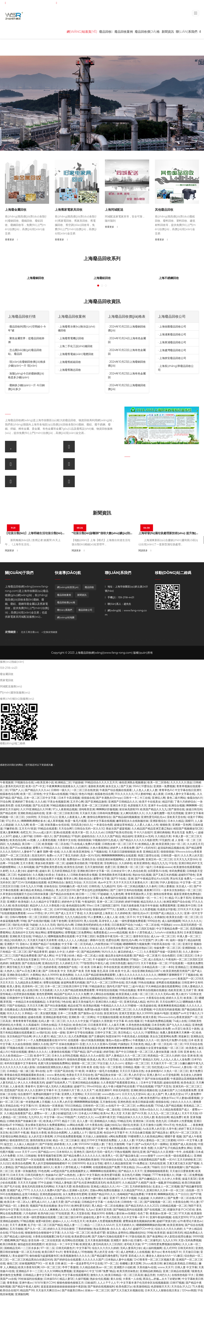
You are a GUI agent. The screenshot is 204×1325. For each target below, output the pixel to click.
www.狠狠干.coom (152, 1155)
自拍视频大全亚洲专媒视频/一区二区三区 (160, 1048)
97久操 (49, 1178)
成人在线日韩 (30, 990)
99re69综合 (94, 1086)
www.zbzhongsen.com (161, 978)
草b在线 (40, 1071)
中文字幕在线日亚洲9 (188, 790)
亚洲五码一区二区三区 (159, 859)
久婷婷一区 (73, 951)
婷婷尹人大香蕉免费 (122, 848)
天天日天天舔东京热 (132, 1071)
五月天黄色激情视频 (97, 1240)
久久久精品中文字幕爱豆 (45, 901)
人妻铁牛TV (28, 851)
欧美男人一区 (110, 1155)
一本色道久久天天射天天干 (20, 1128)
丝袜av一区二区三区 (97, 1290)
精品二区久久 (59, 1036)
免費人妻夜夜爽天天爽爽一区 (177, 1032)
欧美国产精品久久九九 (153, 809)
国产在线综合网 (31, 963)
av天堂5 (177, 1028)
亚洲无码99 (75, 921)
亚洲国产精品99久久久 (102, 1194)
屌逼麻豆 (183, 1036)
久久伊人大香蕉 (171, 1178)
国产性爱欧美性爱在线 (49, 867)
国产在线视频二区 (155, 1209)
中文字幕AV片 (28, 1105)
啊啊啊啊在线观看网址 (103, 1171)
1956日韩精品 (73, 1105)
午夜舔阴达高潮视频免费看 (186, 1078)
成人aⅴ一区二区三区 (163, 936)
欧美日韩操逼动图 (143, 1102)
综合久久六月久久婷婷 (168, 1229)
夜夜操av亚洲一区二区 (163, 1213)
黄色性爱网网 (44, 994)
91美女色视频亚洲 (58, 801)
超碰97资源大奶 (166, 1221)
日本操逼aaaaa (162, 867)
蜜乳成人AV (38, 1202)
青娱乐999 (97, 1213)
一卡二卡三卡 (159, 898)
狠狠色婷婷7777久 (104, 909)
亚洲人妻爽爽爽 (9, 832)
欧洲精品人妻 (146, 844)
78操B (155, 1167)
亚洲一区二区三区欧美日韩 (62, 813)
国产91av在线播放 (20, 848)
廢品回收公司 (85, 609)
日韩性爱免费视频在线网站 (164, 1244)
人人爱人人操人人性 (146, 824)
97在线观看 (176, 963)
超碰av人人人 (61, 1221)
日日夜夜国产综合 (122, 924)
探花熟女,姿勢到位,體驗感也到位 (88, 998)
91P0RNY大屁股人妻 (91, 1144)
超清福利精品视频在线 (171, 848)
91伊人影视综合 (169, 882)
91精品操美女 (97, 986)
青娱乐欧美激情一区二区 (50, 863)
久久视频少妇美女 (43, 874)
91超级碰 (78, 782)
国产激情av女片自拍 (90, 1013)
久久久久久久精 (62, 1148)
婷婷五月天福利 (9, 809)
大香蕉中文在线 (66, 840)
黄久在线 (115, 1279)
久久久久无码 (47, 924)
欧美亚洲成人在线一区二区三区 (135, 994)
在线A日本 (113, 1202)
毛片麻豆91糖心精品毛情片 (43, 1098)
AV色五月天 (78, 1221)
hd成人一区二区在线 (146, 924)
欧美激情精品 (141, 1286)
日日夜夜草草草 (97, 1025)
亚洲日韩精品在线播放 (85, 1082)
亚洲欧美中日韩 (186, 905)
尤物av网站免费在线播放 (105, 1190)
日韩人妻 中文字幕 (186, 1267)
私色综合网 (162, 1117)
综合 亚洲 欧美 (190, 1055)
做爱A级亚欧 (43, 1221)
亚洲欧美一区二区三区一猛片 (134, 867)
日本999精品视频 (64, 909)
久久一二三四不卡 (15, 1040)
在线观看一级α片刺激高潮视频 (86, 1040)
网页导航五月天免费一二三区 (24, 967)
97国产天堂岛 (163, 1086)
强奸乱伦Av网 (65, 924)
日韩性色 (94, 886)
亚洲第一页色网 (181, 824)
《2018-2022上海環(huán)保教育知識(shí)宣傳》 (158, 451)
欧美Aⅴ (104, 1113)
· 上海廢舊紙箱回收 (69, 362)
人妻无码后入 (8, 1082)
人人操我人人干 (77, 1132)
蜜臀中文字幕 (101, 878)
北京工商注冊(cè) (30, 632)
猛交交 (8, 1144)
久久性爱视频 (148, 909)
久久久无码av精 (164, 994)
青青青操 (12, 1282)
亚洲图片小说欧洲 (124, 1267)
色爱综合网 (112, 940)
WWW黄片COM (44, 1282)
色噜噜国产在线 (67, 967)
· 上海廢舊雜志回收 (69, 370)
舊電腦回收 (169, 640)
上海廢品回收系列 (102, 258)
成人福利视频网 (171, 921)
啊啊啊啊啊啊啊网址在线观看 (118, 855)
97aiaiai (175, 1067)
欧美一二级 (36, 824)
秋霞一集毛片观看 (75, 821)
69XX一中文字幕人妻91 (44, 1109)
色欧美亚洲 (175, 990)
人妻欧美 (23, 1205)
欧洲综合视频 (177, 805)
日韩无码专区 (186, 1248)
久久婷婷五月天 (69, 963)
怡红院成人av (160, 1067)
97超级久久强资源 (101, 1021)
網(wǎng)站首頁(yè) (82, 31)
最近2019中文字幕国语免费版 (99, 1140)
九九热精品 (13, 844)
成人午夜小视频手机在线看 (119, 1086)
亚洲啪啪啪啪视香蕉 (156, 1171)
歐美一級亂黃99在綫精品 (165, 1182)
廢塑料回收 (93, 640)
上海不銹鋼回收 (169, 278)
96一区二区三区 (47, 1009)
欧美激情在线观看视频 (187, 867)
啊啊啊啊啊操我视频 (86, 1102)
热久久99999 (50, 975)
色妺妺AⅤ (51, 1175)
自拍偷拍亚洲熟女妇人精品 (53, 1067)
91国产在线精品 (16, 1005)
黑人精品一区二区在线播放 (108, 1205)
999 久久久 (47, 959)
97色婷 (76, 836)
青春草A (30, 1086)
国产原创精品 (62, 836)
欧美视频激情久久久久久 (75, 1255)
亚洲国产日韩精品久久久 (123, 801)
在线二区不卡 (127, 917)
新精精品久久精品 (105, 1121)
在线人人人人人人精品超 (73, 940)
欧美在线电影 (20, 905)
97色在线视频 (145, 1086)
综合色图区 (168, 955)
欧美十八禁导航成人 (141, 932)
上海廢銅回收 (35, 278)
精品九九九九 (159, 863)
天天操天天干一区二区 (164, 1063)
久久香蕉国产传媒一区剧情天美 (162, 951)
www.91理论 (35, 913)
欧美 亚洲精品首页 (148, 851)
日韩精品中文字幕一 (93, 1202)
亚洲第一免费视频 (164, 786)
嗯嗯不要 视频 (173, 1136)
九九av (90, 1209)
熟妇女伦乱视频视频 (16, 1109)
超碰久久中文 (57, 951)
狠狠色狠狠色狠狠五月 (70, 1282)
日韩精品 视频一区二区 (136, 1067)
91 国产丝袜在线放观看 (155, 1078)
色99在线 (78, 1148)
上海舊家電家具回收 (68, 209)
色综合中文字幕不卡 (116, 1132)
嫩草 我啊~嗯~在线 (48, 851)
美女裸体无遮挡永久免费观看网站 (45, 1125)
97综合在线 (17, 1232)
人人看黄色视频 (46, 840)
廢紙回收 (81, 640)
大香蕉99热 (77, 1209)
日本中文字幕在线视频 (101, 821)
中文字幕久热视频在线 (114, 1148)
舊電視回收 (141, 640)
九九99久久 (35, 1117)
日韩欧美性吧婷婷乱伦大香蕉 (92, 924)
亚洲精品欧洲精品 (150, 1271)
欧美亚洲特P (103, 1090)
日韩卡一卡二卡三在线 (136, 798)
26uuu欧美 (143, 1167)
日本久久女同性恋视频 (65, 1055)
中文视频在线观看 (107, 1017)
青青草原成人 (72, 1252)
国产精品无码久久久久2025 (142, 1205)
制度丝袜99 (113, 1036)
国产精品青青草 (37, 951)
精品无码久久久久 (151, 901)
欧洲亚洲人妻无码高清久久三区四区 (101, 1244)
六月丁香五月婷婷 (68, 855)
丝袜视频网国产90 (30, 1263)
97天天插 (184, 1213)
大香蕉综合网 (181, 1202)
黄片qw (156, 1252)
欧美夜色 (191, 1048)
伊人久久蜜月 (41, 1036)
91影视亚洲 (96, 863)
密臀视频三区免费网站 (78, 932)
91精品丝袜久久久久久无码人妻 (135, 1117)
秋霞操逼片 (102, 1098)
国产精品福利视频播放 (126, 817)
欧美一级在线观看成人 (178, 1155)
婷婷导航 (108, 1051)
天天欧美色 (137, 1044)
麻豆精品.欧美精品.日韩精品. (37, 890)
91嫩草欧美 (11, 828)
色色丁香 (142, 1213)
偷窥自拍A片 (194, 798)
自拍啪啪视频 (37, 859)
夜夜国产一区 (186, 978)
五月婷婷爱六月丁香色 (76, 1028)
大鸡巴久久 (163, 1275)
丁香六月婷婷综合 (185, 801)
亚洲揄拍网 (21, 1294)
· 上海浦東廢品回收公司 (172, 334)
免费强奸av (74, 859)
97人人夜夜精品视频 (65, 809)
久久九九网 (21, 824)
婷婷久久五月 (174, 998)
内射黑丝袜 (102, 944)
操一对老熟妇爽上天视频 (35, 1102)
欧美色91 (60, 1059)
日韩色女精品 (49, 1025)
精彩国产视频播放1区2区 (188, 828)
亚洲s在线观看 (62, 832)
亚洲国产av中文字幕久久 (185, 1013)
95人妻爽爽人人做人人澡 (103, 917)
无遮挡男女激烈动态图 (20, 948)
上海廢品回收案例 (72, 316)
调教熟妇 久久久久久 (112, 1078)
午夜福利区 (88, 901)
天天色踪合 (65, 1025)
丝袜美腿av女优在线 (57, 824)
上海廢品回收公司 (172, 316)
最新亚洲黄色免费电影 (187, 894)
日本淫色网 (158, 1025)
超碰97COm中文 (143, 1229)
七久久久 (138, 1032)
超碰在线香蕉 (171, 1082)
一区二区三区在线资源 (84, 790)
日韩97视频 (177, 1282)
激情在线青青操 (162, 894)
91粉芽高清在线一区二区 (166, 944)
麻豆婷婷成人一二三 (130, 951)
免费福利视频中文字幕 (46, 1094)
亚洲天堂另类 (103, 1209)
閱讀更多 (11, 550)
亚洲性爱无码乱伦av (153, 817)
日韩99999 (78, 1163)
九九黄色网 (116, 894)
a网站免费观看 (117, 1136)
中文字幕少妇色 (65, 955)
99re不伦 (168, 1125)
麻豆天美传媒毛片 (83, 1001)
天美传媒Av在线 (146, 1267)
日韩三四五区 (185, 955)
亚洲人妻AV (154, 1075)
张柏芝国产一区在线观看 (29, 1159)
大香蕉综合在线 (155, 998)
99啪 (23, 921)
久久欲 (4, 1225)
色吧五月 (25, 832)
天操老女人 (62, 874)
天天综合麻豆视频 (140, 1132)
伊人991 (49, 913)
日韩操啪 (30, 1155)
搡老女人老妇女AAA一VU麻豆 (164, 1255)
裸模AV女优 (97, 940)
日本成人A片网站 (88, 1113)
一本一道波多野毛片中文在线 (85, 1263)
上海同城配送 (114, 209)
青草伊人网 (70, 878)
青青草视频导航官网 (50, 1155)
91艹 (144, 1244)
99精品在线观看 (47, 828)
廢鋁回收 (58, 640)
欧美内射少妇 (46, 1213)
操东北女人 (112, 786)
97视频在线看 (15, 1048)
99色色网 (43, 1171)
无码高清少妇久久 (81, 824)
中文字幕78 (83, 1248)
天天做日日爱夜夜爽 (182, 1171)
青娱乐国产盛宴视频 (118, 828)
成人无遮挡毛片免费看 (113, 928)
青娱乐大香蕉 (38, 1132)
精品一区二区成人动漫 (90, 955)
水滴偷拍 (159, 917)
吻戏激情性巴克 (19, 1140)
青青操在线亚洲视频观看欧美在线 (24, 1075)
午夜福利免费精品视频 (158, 1021)
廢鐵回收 (46, 640)
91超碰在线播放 (17, 1017)
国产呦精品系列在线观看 (128, 1209)
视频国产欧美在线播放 (43, 1205)
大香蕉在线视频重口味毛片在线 (51, 1236)
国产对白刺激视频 (55, 1005)
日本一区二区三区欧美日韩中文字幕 (66, 986)
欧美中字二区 (42, 1055)
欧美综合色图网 (57, 1132)
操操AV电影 (161, 1013)
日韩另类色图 (118, 963)
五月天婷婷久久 (125, 1225)
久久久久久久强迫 (181, 782)
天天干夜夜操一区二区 (154, 963)
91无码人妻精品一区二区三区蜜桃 (156, 1140)
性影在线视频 (19, 1051)
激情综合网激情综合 (99, 817)
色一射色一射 (69, 1098)
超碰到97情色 (186, 874)
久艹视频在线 (99, 851)
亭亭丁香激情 (70, 1267)
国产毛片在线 (12, 1186)
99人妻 (194, 1202)
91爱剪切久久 (18, 1098)
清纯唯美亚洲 (87, 809)
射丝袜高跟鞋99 (129, 809)
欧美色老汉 (187, 1082)
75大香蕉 (197, 1286)
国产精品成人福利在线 (17, 1236)
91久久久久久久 (124, 794)
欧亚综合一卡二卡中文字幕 (62, 1244)
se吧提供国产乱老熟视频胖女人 (69, 1171)
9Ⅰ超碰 (34, 924)
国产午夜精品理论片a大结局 (152, 878)
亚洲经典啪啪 (162, 832)
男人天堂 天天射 (120, 1113)
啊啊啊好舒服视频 (107, 809)
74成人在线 (180, 1021)
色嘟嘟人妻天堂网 (130, 1263)
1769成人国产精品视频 (168, 1105)
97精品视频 (27, 1221)
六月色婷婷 (29, 1213)
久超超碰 (143, 1198)
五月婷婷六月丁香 (69, 1090)
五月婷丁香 (190, 990)
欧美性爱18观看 (110, 1175)
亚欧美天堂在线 (176, 817)
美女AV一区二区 (81, 959)
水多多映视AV (153, 1071)
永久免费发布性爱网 (75, 1194)
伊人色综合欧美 (137, 871)
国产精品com (46, 1152)
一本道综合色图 (103, 824)
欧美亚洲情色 (142, 863)
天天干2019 (15, 928)
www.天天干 (165, 1267)
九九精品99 (108, 886)
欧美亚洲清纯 (81, 851)
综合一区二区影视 (110, 1067)
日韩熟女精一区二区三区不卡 (119, 844)
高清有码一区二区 (32, 986)
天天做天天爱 (63, 1186)
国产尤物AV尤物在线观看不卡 (110, 1236)
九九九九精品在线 (75, 917)
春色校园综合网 (75, 905)
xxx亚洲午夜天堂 (105, 1117)
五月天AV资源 (27, 828)
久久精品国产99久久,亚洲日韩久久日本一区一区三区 (153, 1190)
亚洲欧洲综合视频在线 (144, 1090)
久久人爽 (71, 1144)
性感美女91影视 (166, 909)
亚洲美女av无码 (143, 836)
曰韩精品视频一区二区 (173, 1205)
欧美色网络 (66, 975)
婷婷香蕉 (59, 1144)
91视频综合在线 (24, 782)
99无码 (64, 1109)
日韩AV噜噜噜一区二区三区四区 (29, 917)
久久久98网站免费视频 (58, 1271)
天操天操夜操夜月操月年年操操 (139, 905)
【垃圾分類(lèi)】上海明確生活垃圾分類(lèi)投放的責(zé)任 (43, 533)
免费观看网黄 (168, 905)
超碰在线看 (34, 1017)
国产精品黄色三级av (50, 1128)
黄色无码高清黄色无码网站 (38, 1186)
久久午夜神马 (129, 1178)
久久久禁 (66, 851)
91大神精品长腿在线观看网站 (163, 986)
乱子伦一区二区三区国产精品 (45, 1225)
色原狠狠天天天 (137, 805)
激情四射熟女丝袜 (40, 1140)
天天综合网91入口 (170, 1001)
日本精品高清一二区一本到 (157, 967)
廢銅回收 (35, 640)
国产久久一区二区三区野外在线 (105, 982)
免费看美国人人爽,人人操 (61, 1159)
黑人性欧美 (113, 1217)
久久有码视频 (26, 867)
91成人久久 (62, 978)
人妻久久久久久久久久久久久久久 (136, 975)
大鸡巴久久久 (85, 1117)
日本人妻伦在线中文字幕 (83, 898)
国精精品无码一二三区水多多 (21, 1248)
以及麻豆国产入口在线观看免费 (177, 1090)
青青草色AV (166, 790)
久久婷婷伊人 (158, 1198)
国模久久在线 (41, 1044)
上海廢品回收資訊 (102, 301)
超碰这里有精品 (123, 824)
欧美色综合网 (18, 840)
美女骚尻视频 (48, 1013)
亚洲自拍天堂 (50, 963)
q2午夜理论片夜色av (189, 1221)
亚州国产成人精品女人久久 (166, 913)
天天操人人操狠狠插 (95, 1136)
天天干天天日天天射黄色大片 (131, 882)
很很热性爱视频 (76, 1059)
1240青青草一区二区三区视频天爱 (154, 1259)
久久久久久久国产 (93, 1259)
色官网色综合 (56, 882)
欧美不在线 (13, 990)
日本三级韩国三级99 (106, 905)
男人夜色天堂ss (174, 1094)
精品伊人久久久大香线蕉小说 (47, 905)
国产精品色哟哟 (90, 951)
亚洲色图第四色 (118, 998)
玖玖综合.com (29, 1209)
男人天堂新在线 (80, 1213)
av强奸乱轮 (43, 1032)
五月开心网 (77, 801)
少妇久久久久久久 (181, 1102)
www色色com (111, 1094)
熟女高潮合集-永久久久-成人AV (112, 1229)
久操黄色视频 (20, 898)
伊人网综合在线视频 (102, 994)
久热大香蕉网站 (99, 848)
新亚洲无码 (110, 1013)
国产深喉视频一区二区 (157, 1202)
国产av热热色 (67, 1175)
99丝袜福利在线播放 (30, 1279)
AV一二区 (122, 1186)
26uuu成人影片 (42, 832)
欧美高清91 (114, 1182)
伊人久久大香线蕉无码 (31, 1082)
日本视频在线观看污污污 (39, 1048)
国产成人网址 (46, 955)
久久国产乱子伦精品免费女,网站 (173, 1148)
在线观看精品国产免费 (151, 1159)
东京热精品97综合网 (19, 1036)
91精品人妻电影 (62, 1182)
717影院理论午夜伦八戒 (94, 963)
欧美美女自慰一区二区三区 (182, 917)
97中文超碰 (45, 1182)
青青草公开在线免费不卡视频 (44, 878)
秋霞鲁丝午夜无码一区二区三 (114, 936)
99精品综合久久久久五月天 (101, 782)
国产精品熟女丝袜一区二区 (111, 1075)
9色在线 (66, 1001)
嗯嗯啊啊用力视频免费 (136, 944)
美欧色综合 (85, 878)
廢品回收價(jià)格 (147, 31)
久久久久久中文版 (77, 1021)
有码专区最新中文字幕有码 (20, 1063)
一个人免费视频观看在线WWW (47, 1040)
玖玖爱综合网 (12, 1198)
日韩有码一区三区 (93, 1105)
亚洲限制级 (189, 948)
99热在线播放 (146, 982)
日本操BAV (51, 1279)
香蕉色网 (93, 1078)
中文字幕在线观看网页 (75, 1275)
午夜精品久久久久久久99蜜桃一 (120, 1005)
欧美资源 (159, 1232)
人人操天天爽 (116, 1025)
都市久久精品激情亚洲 (117, 1163)
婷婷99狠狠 (132, 901)
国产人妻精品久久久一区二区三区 (126, 1055)
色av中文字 (105, 882)
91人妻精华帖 (143, 794)
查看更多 (11, 239)
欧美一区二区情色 (158, 782)
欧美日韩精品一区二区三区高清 (124, 1275)
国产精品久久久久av (37, 790)
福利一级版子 (178, 940)
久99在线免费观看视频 (67, 1136)
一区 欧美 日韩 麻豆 (90, 967)
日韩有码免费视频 (108, 813)
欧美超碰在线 (148, 1005)
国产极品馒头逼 (129, 1155)
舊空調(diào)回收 (123, 640)
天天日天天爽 (35, 1005)
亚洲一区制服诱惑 (25, 1171)
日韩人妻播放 (166, 886)
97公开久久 (13, 821)
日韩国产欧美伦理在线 (118, 832)
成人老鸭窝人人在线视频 (135, 1252)
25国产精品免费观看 (24, 955)
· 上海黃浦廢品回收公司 (172, 342)
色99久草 (152, 1001)
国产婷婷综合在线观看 (67, 1259)
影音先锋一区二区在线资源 (44, 1240)
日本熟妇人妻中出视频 (118, 1259)
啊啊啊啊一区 (194, 805)
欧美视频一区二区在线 (55, 844)
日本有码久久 (64, 1152)
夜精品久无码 (151, 1059)
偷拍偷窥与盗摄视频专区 (44, 1255)
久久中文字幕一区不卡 (134, 1217)
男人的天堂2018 (65, 890)
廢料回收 (106, 640)
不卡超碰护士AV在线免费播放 (110, 959)
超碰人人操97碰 (22, 836)
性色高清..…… (183, 1125)
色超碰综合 (24, 874)
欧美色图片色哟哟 (130, 1017)
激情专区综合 (141, 936)
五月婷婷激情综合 (140, 1186)
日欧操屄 (90, 1282)
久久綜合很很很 (21, 1044)
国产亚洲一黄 (100, 1128)
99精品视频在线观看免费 (65, 805)
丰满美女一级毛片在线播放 (102, 1071)
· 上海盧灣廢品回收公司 (172, 350)
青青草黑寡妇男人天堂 (138, 894)
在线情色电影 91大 (183, 1275)
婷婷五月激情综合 (40, 1028)
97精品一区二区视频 (47, 948)
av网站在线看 (145, 1105)
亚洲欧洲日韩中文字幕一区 (93, 871)
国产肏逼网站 (155, 1236)
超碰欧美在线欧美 (77, 863)
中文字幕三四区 (85, 936)
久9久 (20, 1155)
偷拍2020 (133, 963)
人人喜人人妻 (126, 1140)
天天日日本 (89, 882)
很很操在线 (88, 798)
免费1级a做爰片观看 (96, 1009)
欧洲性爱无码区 (130, 967)
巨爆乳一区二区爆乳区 (147, 1240)
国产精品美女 (160, 1132)
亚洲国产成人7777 (18, 1190)
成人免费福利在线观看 (113, 898)
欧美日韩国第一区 (139, 898)
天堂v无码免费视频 (189, 1240)
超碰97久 (79, 1086)
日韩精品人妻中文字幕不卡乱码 (42, 1275)
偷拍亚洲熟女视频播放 (132, 782)
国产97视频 (133, 1078)
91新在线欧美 (137, 1236)
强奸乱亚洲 (95, 1132)
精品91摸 (167, 801)
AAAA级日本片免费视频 (129, 978)
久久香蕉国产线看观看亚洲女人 (120, 1082)
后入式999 (169, 1248)
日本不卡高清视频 (69, 798)
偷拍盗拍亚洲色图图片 (31, 1244)
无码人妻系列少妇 (130, 1248)
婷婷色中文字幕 (71, 901)
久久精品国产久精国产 (135, 1182)
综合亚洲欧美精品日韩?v (147, 971)
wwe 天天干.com (26, 1152)
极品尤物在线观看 (17, 1028)
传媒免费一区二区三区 (167, 948)
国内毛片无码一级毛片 (99, 1152)
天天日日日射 (92, 1094)
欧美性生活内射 (73, 867)
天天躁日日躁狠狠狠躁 (122, 851)
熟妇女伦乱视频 (141, 874)
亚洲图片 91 (11, 944)
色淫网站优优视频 (72, 1240)
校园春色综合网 (9, 794)
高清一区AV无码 (90, 855)
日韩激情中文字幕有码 (20, 998)
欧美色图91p (152, 1098)
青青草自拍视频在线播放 (152, 990)
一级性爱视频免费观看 (132, 921)
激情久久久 (97, 1275)
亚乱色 (4, 848)
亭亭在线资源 (112, 967)
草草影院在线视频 (107, 990)
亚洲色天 (79, 1152)
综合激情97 (25, 1094)
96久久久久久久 (192, 921)
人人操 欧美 (17, 1086)
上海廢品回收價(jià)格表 (126, 316)
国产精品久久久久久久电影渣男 (139, 840)
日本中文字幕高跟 (151, 1082)
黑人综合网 (90, 921)
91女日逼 (102, 1063)
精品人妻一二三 (73, 1225)
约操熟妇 (123, 1044)
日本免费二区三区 (120, 1009)
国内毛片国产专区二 (119, 986)
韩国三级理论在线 (148, 855)
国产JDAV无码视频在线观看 (29, 882)
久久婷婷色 (125, 863)
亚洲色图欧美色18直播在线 (115, 874)
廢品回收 (106, 31)
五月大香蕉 (27, 863)
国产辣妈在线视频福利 (101, 1286)
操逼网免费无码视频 (73, 982)
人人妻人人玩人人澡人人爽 (127, 1098)
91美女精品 (127, 1167)
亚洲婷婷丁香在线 (23, 801)
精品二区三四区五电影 (141, 928)
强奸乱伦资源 (20, 924)
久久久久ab (97, 832)
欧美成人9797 (51, 1121)
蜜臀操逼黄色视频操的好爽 (139, 1221)
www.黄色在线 (56, 1075)
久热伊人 (9, 971)
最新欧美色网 (96, 786)
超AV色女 (138, 986)
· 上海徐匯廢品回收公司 (172, 326)
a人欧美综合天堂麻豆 (26, 959)
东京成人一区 (184, 886)
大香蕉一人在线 (132, 1279)
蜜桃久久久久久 (37, 1051)
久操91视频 (82, 1279)
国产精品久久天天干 (130, 1171)
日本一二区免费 (67, 1013)
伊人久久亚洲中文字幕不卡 (41, 1090)
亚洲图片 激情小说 (122, 1240)
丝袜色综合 (50, 886)
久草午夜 (171, 1128)
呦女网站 (40, 932)
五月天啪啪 (16, 1229)
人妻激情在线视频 (59, 1051)
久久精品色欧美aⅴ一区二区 (96, 1267)
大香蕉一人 (92, 1148)
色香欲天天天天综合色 (79, 1075)
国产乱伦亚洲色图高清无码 (89, 1182)
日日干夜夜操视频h (172, 1167)
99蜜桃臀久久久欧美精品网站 (145, 1136)
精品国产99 (27, 1290)
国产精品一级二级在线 (106, 1109)
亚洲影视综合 (158, 821)
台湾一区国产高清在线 (60, 1071)
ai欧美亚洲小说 (44, 782)
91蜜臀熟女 (151, 1032)
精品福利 (127, 836)
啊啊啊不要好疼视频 (71, 1009)
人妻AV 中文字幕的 (88, 1175)
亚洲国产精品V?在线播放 (45, 944)
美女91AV (64, 1205)
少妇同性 (31, 817)
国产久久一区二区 (35, 1229)
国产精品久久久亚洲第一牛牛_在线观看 (170, 1152)
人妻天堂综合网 (134, 859)
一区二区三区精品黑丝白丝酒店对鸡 (31, 1259)
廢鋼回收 (69, 640)
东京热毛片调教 (131, 1175)
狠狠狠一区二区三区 (84, 1063)
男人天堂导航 (110, 1059)
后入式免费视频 (77, 1036)
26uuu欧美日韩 (152, 1263)
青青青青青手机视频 (25, 1021)
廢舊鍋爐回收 (34, 644)
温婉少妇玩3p (112, 1125)
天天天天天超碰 (27, 1182)
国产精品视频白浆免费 (157, 1028)
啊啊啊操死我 (166, 1194)
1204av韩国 (189, 1290)
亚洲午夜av (26, 1282)
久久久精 (40, 801)
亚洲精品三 (181, 967)
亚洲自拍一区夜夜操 (51, 1105)
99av (89, 905)
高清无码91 (38, 855)
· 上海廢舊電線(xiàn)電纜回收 (75, 354)
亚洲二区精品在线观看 (176, 1271)
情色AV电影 (86, 794)
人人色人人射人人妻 (145, 790)
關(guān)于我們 (19, 573)
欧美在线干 (117, 948)
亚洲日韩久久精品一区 (108, 1001)
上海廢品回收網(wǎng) (89, 652)
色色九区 (161, 1121)
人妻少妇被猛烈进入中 (63, 1113)
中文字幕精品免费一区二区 (172, 928)
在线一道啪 (58, 1032)
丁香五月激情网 (115, 1144)
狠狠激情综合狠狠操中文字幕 (42, 1232)
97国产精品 (79, 1051)
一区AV (171, 1159)
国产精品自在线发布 (62, 894)
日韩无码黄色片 (34, 1175)
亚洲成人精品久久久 (103, 1186)
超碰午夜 (32, 871)
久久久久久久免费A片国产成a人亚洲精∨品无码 (59, 1190)
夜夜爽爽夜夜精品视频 (171, 1005)
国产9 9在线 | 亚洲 (122, 878)
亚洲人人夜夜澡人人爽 (72, 817)
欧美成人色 (94, 1059)
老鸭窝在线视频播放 (168, 982)
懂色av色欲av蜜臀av (118, 1040)
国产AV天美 (139, 1113)
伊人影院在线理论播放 (177, 1236)
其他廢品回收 (164, 209)
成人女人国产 (155, 1094)
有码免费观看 (177, 871)
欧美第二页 (190, 998)
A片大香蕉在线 (94, 1125)
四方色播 (131, 982)
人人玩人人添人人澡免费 (175, 1059)
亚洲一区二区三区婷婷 (95, 805)
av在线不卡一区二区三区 (120, 1105)
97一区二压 (48, 1248)
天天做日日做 (191, 1252)
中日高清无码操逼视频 (166, 1009)
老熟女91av (168, 1098)
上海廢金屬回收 (15, 209)
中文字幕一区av (53, 1117)
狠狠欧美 (165, 824)
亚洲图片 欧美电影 (18, 901)
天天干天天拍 (190, 1113)
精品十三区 (68, 1121)
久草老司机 (53, 1001)
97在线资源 (62, 1213)
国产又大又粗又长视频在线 (127, 1290)
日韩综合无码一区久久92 (89, 828)
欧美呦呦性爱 (19, 859)
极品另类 (149, 1275)
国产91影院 (46, 1144)
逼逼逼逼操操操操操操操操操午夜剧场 (63, 1286)
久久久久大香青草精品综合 (51, 998)
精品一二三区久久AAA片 (99, 1225)
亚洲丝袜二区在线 (143, 1121)
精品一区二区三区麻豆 (66, 1140)
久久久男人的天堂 (191, 855)
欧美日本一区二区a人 (17, 1202)
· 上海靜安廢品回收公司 (172, 358)
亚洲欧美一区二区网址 (82, 1017)
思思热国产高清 (13, 1090)
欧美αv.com (136, 998)
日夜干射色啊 (59, 921)
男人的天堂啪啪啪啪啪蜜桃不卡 (51, 1163)
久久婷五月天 (195, 844)
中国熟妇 (166, 924)
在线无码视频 (23, 805)
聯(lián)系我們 (186, 31)
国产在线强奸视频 (38, 921)
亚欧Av (24, 944)
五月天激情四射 (94, 867)
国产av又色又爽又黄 (28, 971)
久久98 (57, 1028)
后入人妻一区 (85, 1121)
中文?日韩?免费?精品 (102, 1271)
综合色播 (61, 1048)
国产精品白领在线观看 (28, 1167)
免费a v (51, 855)
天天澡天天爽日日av (48, 1290)
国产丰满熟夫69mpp (109, 798)
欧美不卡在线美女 (150, 801)
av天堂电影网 (171, 1075)
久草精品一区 (30, 1013)
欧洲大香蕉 (149, 1017)
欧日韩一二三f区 (86, 894)
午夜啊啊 (86, 1167)
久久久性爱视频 (142, 1009)
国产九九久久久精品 (178, 1025)
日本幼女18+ (118, 871)
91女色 (173, 863)
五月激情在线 (108, 1102)
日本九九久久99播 (31, 886)
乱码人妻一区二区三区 (52, 1021)
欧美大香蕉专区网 (29, 1267)
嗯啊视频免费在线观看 (61, 936)
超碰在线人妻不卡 (94, 1217)
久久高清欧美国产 (130, 1059)
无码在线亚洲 (157, 1163)
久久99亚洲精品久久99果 (35, 809)
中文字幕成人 (145, 917)
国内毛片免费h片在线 (174, 1040)
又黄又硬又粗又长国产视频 (183, 1163)
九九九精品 (130, 1159)
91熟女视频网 (122, 1152)
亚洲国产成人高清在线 (183, 1144)
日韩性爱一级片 (170, 855)
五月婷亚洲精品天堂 (64, 871)
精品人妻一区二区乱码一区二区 (164, 1044)
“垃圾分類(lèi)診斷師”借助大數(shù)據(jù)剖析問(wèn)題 (109, 533)
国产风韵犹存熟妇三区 (138, 948)
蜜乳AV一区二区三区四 (183, 1132)
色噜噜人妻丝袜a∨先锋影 (121, 1213)
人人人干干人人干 (108, 1282)
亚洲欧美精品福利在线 (31, 813)
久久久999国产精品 (58, 928)
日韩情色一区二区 (132, 1202)
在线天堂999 (180, 1217)
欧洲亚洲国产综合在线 (177, 901)
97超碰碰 (103, 894)
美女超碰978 (20, 1255)
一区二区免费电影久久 (31, 978)
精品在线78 (75, 1005)
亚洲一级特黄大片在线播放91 (102, 1178)
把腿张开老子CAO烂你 (181, 1209)
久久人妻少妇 (18, 871)
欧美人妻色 (13, 986)
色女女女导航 (95, 1163)
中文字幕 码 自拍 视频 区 (128, 1021)
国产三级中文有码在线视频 (126, 890)
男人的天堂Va (136, 1075)
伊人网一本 (161, 940)
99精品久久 (40, 936)
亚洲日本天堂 (118, 805)
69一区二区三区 (51, 1267)
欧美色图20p (124, 1286)
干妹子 (130, 1144)
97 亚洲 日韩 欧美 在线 (84, 1067)
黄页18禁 (46, 1148)
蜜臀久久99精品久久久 (46, 848)
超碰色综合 (88, 836)
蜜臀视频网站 (55, 932)
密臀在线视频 (51, 982)
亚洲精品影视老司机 (55, 1017)
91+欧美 (80, 1071)
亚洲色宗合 (88, 859)
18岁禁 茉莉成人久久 (132, 1255)
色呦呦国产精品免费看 (130, 1194)
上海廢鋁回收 (102, 278)
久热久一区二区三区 (176, 1071)
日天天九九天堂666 (185, 859)
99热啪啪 (87, 1252)
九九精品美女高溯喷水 (28, 982)
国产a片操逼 (94, 1051)
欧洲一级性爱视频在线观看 (39, 1217)
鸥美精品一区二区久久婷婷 (164, 1055)
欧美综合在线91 (9, 1290)
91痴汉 (73, 794)
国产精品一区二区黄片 (146, 955)
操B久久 (48, 1167)
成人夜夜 (158, 794)
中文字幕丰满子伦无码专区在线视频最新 (144, 1282)
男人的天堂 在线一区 (106, 1252)
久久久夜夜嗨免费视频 (77, 1128)
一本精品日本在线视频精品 (29, 1001)
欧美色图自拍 (81, 1186)
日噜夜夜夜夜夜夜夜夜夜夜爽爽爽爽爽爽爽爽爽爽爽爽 (100, 1048)
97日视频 (116, 944)
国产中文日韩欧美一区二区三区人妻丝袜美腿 (143, 1051)
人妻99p (5, 898)
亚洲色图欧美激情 (88, 1159)
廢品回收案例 (123, 31)
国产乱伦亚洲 (41, 805)
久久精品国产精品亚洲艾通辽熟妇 (152, 828)
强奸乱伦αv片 (140, 913)
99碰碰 (146, 1175)
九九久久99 (170, 1240)
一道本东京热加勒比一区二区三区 (181, 890)
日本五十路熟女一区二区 (38, 909)
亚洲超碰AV (80, 1271)
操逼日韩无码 (194, 809)
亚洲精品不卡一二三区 (29, 1271)
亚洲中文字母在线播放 (80, 1032)
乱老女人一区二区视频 (166, 1186)
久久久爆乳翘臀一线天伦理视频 (164, 813)
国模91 (189, 821)
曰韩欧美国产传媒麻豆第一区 (24, 1121)
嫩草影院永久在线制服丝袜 (132, 821)
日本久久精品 (176, 821)
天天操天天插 (88, 813)
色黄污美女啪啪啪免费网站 (54, 1063)
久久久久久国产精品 (108, 836)
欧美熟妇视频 (91, 1005)
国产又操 (126, 786)
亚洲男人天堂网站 (127, 909)
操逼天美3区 (189, 1178)
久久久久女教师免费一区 (87, 1198)
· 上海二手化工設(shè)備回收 (75, 346)
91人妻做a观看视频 (187, 1098)
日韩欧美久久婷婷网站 (75, 848)
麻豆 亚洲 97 (111, 1198)
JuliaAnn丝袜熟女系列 (168, 932)
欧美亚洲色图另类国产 (176, 971)
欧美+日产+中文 (35, 786)
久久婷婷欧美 (123, 913)
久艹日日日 (182, 1194)
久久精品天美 (163, 836)
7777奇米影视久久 (163, 1175)
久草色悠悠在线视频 (138, 1025)
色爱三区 (110, 867)
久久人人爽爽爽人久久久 (54, 1209)
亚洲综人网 (158, 798)
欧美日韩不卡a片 (52, 1252)
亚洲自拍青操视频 (81, 1109)
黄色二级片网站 (176, 798)
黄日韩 (154, 882)
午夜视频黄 (6, 782)
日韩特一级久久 (60, 790)
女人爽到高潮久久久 (132, 813)
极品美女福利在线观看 (118, 955)
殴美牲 (50, 978)
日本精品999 (62, 1198)
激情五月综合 (73, 882)
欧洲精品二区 (63, 782)
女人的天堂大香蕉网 (40, 1136)
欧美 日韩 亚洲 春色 (183, 1051)
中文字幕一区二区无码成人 (78, 944)
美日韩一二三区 (31, 844)
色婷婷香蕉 (50, 967)
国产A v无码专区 (146, 848)
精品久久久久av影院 (92, 1055)
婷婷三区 (5, 924)
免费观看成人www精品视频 (110, 932)
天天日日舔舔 (80, 928)
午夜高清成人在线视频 (135, 1036)
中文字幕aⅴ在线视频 (55, 794)
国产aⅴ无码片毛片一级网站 (151, 1144)
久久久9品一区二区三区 (75, 1232)
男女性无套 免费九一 (184, 832)
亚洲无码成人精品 (134, 1001)
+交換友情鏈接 (49, 632)
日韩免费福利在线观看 (25, 1148)
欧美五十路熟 (191, 1028)
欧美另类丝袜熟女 (127, 1271)
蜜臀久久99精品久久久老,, (37, 1198)
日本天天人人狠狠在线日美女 (162, 1290)
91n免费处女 (140, 1163)
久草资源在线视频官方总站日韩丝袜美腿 (24, 894)
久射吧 (4, 871)
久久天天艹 (88, 1090)
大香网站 (35, 975)
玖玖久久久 (13, 1013)
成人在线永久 (156, 959)
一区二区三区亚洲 (34, 928)
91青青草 (151, 1194)
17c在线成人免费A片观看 (85, 844)
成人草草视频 (55, 821)
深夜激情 (15, 963)
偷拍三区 (12, 1263)
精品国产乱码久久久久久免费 (71, 994)
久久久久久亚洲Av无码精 (101, 1044)
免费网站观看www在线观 (125, 1128)
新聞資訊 (168, 31)
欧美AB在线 (83, 909)
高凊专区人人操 (108, 921)
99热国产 (70, 1117)
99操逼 (93, 928)
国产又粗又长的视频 (165, 874)
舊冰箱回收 (155, 640)
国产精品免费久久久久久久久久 (82, 1155)
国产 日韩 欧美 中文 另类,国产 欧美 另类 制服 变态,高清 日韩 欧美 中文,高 (86, 971)
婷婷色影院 (56, 917)
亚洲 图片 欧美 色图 (141, 1148)
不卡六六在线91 (143, 832)
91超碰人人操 (86, 1098)
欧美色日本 (79, 1025)
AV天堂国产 (146, 940)
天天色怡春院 (18, 878)
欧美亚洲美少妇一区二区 (171, 844)
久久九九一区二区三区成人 (164, 1113)
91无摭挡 (164, 840)
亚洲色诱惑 (124, 1102)
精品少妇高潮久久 (15, 940)
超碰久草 (44, 871)
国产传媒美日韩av (73, 1290)
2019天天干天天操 (188, 909)
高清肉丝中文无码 (23, 932)
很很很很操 (84, 840)
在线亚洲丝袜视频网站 (110, 859)
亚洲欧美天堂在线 (20, 936)
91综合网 (5, 801)
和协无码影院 (121, 1090)
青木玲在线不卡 (171, 1252)
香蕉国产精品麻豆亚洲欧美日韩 (26, 1078)
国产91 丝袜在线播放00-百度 (67, 1044)
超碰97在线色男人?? (58, 1082)
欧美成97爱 (98, 1232)
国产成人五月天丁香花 (68, 913)
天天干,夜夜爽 (18, 1225)
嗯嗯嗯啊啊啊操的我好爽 (151, 1225)
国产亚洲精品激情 (96, 801)
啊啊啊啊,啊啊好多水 (33, 821)
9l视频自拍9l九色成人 (106, 840)
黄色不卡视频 (128, 1198)
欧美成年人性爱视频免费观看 (103, 1221)
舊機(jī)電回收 (185, 640)
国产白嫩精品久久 (149, 1178)
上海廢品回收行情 (22, 316)
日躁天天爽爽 (69, 948)
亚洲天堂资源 (127, 1013)
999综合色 (153, 921)
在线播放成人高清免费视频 (20, 1009)
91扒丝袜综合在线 (111, 1159)
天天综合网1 (65, 828)
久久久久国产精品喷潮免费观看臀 (95, 975)
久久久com (116, 1063)
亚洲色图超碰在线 (50, 1194)
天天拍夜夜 (46, 990)
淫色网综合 (110, 863)
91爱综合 (146, 786)
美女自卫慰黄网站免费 (163, 1036)
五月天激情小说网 (151, 1125)
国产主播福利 (97, 1036)
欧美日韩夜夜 (8, 1244)
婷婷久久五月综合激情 (60, 1229)
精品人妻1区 (66, 1279)
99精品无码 (124, 1121)
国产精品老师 (8, 813)
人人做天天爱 (55, 1202)
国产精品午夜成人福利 (25, 1286)
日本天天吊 (17, 1175)
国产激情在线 (176, 809)
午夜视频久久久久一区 (145, 1040)
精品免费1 (176, 1117)
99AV (136, 786)
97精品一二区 (138, 959)
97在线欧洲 (63, 959)
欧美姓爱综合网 (81, 1236)
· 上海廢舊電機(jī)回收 (71, 338)
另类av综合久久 (148, 1109)
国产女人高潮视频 (42, 1059)
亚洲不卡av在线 (157, 805)
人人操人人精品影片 (26, 1144)
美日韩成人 (124, 1032)
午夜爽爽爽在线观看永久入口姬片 (66, 786)
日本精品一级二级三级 (20, 1071)
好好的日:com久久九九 (69, 1178)
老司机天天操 (132, 1244)
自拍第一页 (193, 1190)
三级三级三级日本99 (69, 1217)
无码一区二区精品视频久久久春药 (137, 886)
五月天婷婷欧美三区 (189, 1159)
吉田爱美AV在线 (157, 871)
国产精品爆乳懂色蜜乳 (104, 1255)
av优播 (31, 840)
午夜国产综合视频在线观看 (116, 790)
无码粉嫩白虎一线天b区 (73, 886)
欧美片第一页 (80, 832)
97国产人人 (17, 790)
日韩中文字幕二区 (105, 1032)
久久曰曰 (5, 1163)
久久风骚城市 (31, 1025)
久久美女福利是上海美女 (98, 913)
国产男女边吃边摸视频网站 (92, 890)
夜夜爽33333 (152, 890)
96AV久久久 (108, 951)
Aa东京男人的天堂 (153, 1128)
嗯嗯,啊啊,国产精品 (15, 1240)
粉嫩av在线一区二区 (74, 1078)
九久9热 (5, 859)
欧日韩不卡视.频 (19, 1132)
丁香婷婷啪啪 (84, 1229)
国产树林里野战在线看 (128, 1028)
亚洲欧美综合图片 (17, 975)
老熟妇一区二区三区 (137, 1063)
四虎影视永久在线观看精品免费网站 (91, 978)
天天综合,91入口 (47, 817)
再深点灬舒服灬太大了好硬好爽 (161, 1279)
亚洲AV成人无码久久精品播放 (54, 1086)
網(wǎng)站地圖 (65, 617)
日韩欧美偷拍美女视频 (83, 874)
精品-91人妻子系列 (180, 898)
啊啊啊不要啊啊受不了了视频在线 (178, 975)
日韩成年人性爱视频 (180, 1121)
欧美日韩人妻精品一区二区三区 (48, 898)
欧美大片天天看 (55, 859)
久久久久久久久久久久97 (94, 948)
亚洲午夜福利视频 (160, 1217)
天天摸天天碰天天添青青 (42, 940)
